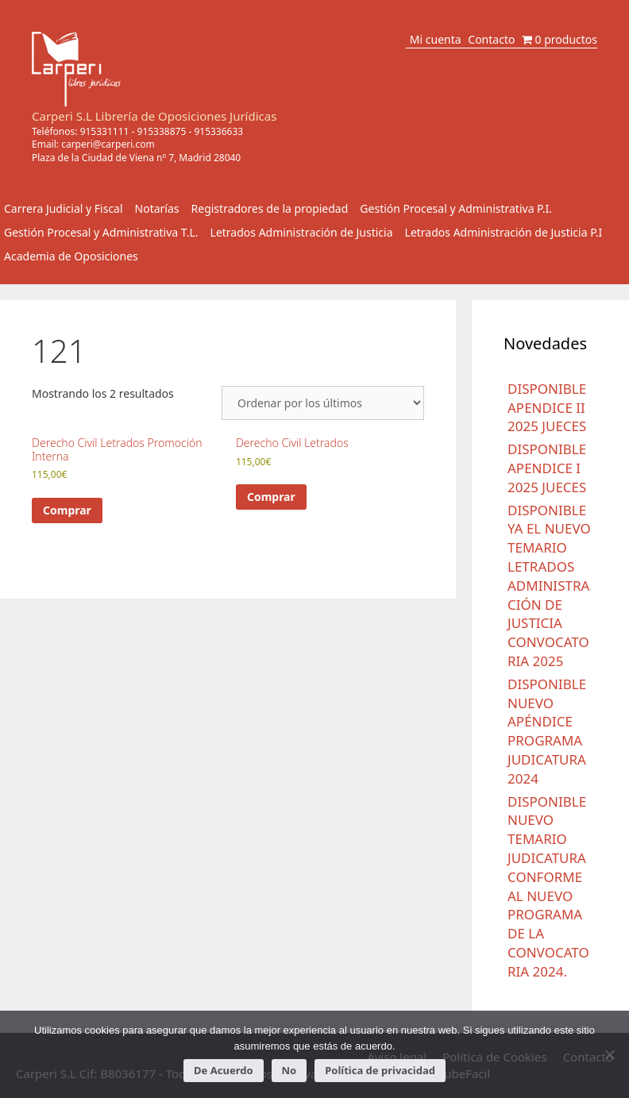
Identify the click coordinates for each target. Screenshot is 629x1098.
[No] (609, 1054)
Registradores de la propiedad (270, 208)
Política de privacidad (380, 1070)
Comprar (67, 510)
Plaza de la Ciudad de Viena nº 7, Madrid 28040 (136, 157)
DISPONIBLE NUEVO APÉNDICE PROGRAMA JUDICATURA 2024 (546, 731)
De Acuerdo (223, 1070)
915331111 (104, 131)
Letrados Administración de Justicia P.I (504, 232)
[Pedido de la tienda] (323, 403)
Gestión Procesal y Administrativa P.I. (456, 208)
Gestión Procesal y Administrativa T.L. (101, 232)
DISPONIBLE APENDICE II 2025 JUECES (546, 407)
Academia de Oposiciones (71, 256)
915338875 (162, 131)
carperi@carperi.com (108, 144)
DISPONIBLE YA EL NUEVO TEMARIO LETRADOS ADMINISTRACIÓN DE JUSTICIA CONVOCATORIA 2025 (549, 585)
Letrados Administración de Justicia (301, 232)
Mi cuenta (435, 39)
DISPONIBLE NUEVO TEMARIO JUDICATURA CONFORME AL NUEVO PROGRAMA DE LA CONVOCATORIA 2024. (548, 886)
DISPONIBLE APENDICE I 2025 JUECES (546, 468)
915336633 (218, 131)
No (289, 1070)
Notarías (157, 208)
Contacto (491, 39)
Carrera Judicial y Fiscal (63, 208)
